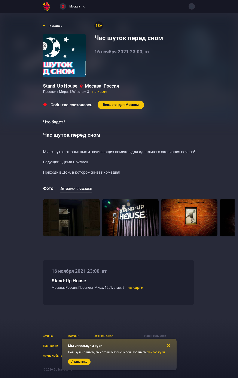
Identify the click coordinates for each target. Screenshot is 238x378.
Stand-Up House (60, 86)
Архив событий (53, 355)
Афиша (48, 336)
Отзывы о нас (103, 336)
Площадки (50, 345)
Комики (73, 336)
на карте (99, 91)
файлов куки (156, 352)
